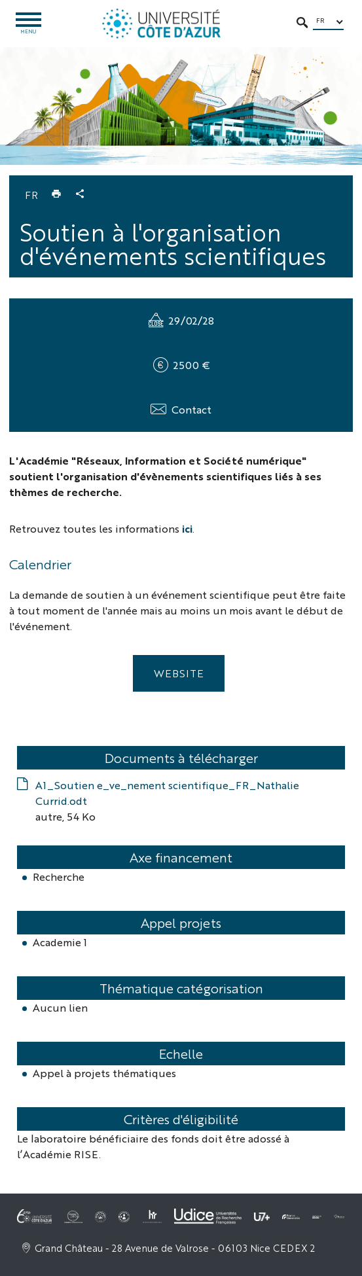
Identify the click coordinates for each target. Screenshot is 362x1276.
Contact (191, 409)
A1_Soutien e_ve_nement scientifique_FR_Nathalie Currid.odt (167, 792)
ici (187, 528)
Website (179, 673)
